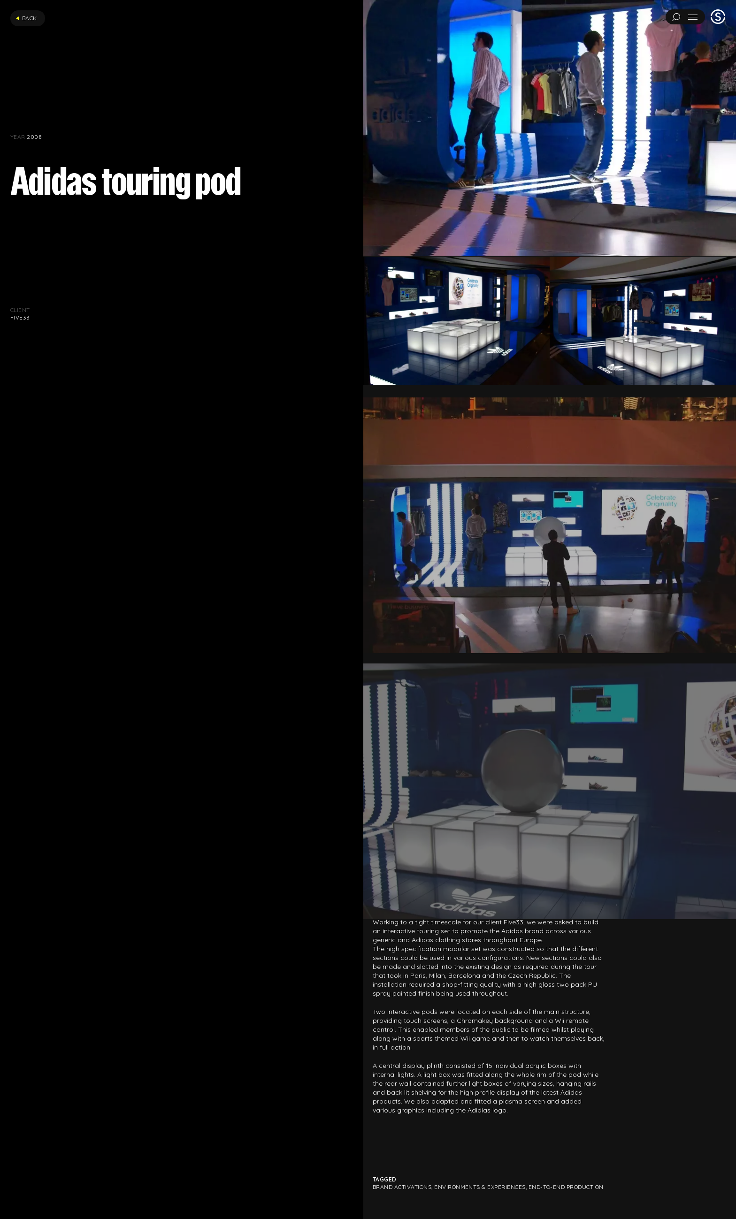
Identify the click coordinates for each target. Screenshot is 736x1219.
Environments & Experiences (479, 1186)
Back (26, 18)
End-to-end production (566, 1186)
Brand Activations (402, 1186)
